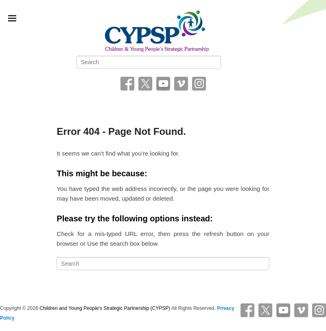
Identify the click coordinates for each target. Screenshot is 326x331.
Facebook (127, 84)
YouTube (163, 84)
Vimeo (181, 84)
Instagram (199, 84)
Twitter (145, 84)
